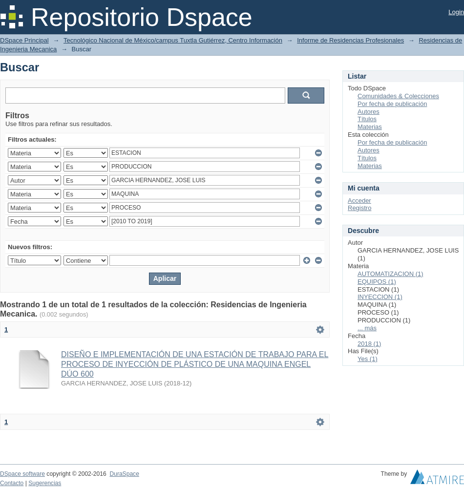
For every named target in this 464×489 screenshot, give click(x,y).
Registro (359, 208)
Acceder (359, 200)
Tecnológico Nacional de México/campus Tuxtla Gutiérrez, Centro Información (172, 40)
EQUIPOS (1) (377, 281)
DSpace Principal (24, 40)
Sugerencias (44, 483)
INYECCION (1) (380, 296)
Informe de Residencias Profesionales (350, 40)
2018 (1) (369, 343)
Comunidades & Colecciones (398, 96)
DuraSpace (124, 473)
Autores (369, 111)
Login (456, 12)
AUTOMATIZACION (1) (390, 273)
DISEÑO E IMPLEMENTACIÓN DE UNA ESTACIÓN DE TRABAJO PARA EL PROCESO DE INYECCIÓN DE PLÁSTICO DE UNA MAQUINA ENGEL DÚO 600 (194, 364)
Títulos (367, 119)
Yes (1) (368, 358)
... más (367, 328)
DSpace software (22, 473)
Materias (370, 126)
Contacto (11, 483)
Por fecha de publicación (392, 103)
